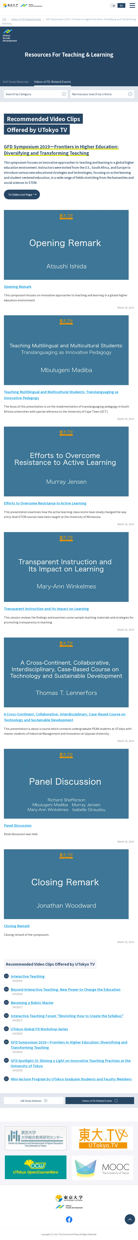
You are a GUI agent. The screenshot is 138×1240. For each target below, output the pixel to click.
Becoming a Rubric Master (32, 1002)
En (121, 5)
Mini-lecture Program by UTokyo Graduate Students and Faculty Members (71, 1079)
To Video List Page (20, 194)
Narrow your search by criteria (91, 94)
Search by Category (18, 94)
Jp (113, 5)
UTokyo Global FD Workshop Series (39, 1029)
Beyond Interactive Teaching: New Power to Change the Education (65, 989)
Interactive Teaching (28, 976)
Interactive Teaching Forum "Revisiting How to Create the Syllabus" (67, 1015)
